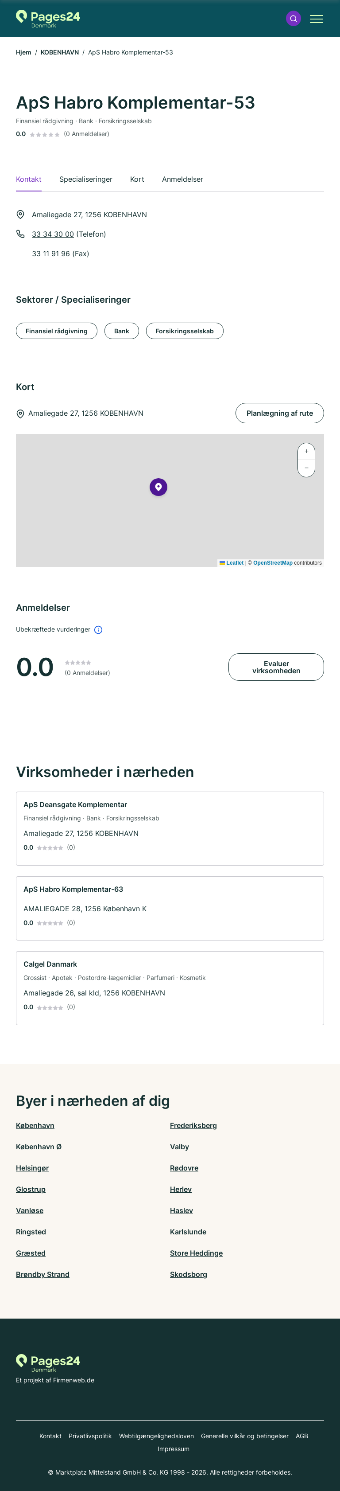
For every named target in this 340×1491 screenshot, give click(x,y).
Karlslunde (188, 1231)
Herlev (181, 1189)
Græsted (31, 1253)
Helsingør (32, 1167)
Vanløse (29, 1210)
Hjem (23, 52)
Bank (121, 331)
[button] (293, 18)
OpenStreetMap (273, 563)
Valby (179, 1146)
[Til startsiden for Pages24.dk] (48, 18)
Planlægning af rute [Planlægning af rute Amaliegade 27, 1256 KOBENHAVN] (280, 413)
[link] (170, 829)
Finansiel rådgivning (57, 331)
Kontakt (50, 1436)
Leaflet (231, 563)
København (35, 1125)
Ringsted (31, 1231)
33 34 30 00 (53, 234)
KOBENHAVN (60, 52)
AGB (302, 1436)
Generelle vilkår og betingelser (245, 1436)
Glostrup (31, 1189)
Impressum (173, 1448)
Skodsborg (188, 1274)
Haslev (181, 1210)
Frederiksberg (193, 1125)
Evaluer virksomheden (276, 667)
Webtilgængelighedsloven (156, 1436)
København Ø (39, 1146)
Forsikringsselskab (185, 331)
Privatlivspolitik (90, 1436)
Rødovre (184, 1167)
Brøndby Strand (43, 1274)
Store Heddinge (196, 1253)
